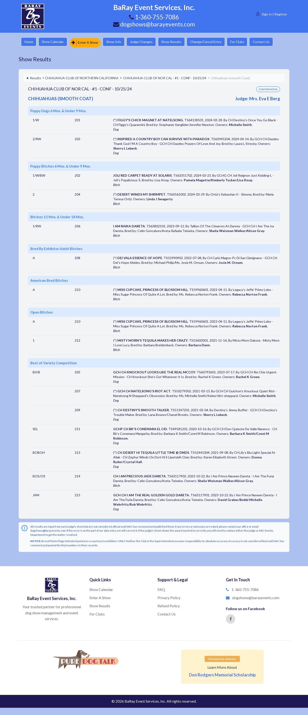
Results (33, 77)
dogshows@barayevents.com (154, 24)
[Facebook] (230, 617)
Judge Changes (146, 42)
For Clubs (246, 42)
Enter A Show (87, 42)
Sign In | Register (274, 14)
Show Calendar (55, 42)
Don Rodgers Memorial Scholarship (222, 673)
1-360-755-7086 (245, 588)
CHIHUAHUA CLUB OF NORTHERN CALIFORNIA (82, 77)
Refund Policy (169, 604)
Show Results (178, 42)
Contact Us (271, 42)
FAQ (161, 588)
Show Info (116, 42)
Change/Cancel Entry (213, 42)
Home (29, 42)
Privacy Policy (169, 596)
